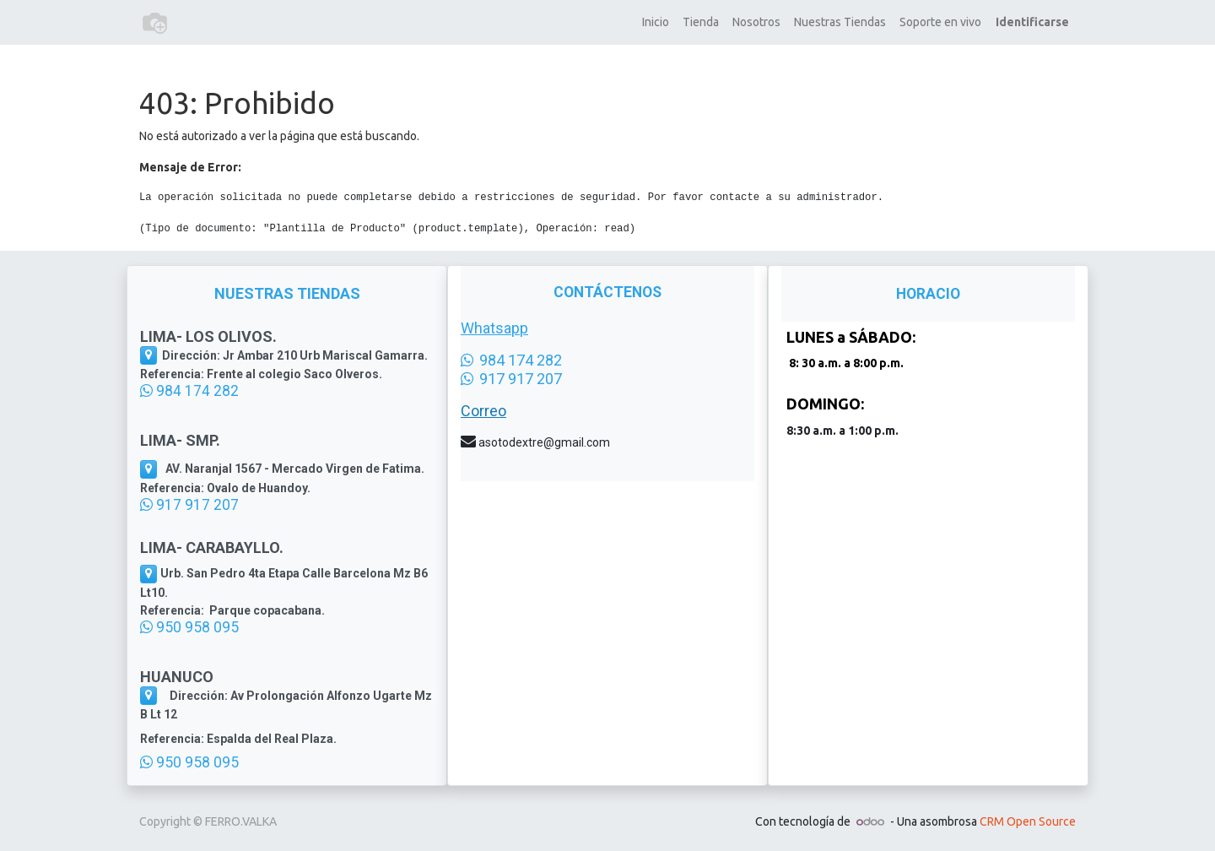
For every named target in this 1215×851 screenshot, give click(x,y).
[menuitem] (655, 22)
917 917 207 (189, 504)
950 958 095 (189, 627)
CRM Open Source (1028, 821)
